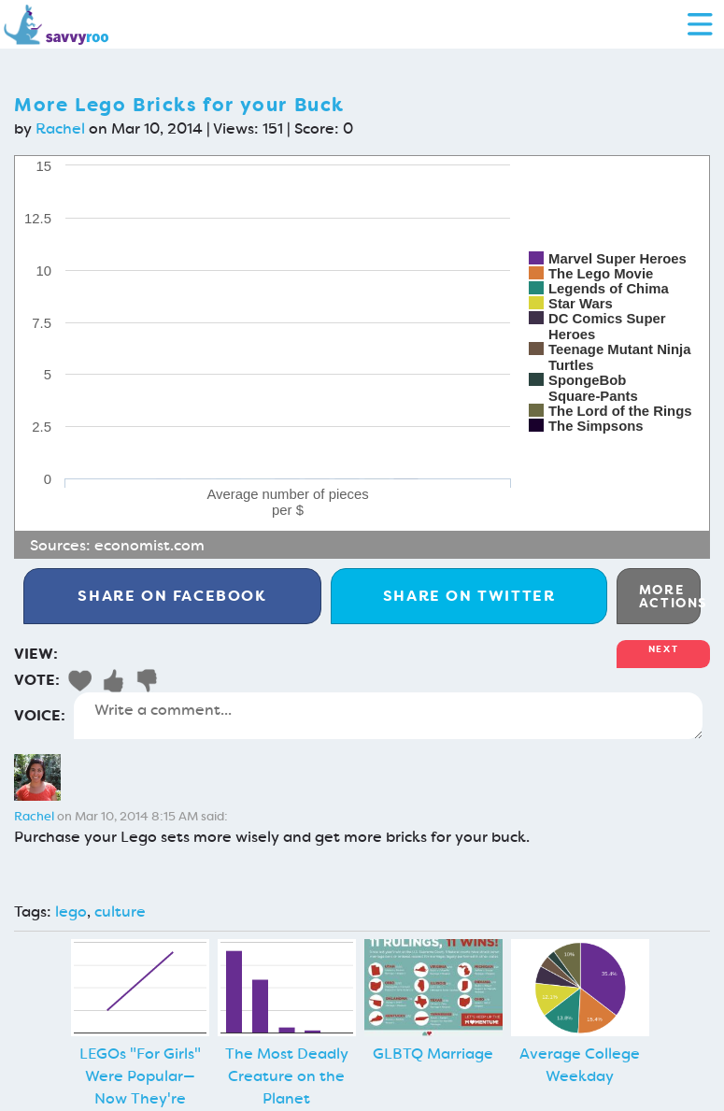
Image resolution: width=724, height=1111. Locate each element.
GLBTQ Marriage (433, 1053)
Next (663, 649)
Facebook (172, 595)
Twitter (469, 595)
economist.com (149, 545)
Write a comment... (388, 715)
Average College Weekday (579, 1065)
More (670, 596)
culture (120, 911)
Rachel (60, 128)
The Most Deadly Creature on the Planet (286, 1076)
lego (71, 911)
